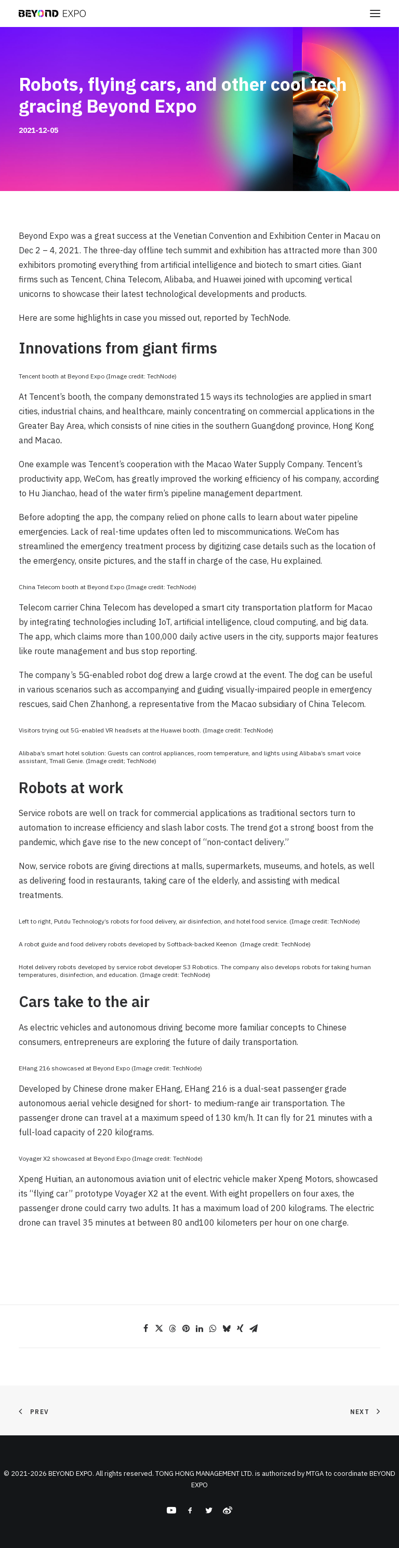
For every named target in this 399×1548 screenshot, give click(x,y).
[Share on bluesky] (226, 1328)
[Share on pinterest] (186, 1328)
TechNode (269, 318)
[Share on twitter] (159, 1328)
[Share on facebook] (145, 1328)
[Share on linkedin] (199, 1328)
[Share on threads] (172, 1328)
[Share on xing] (240, 1328)
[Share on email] (253, 1328)
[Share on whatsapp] (213, 1328)
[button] (375, 13)
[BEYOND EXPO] (52, 13)
